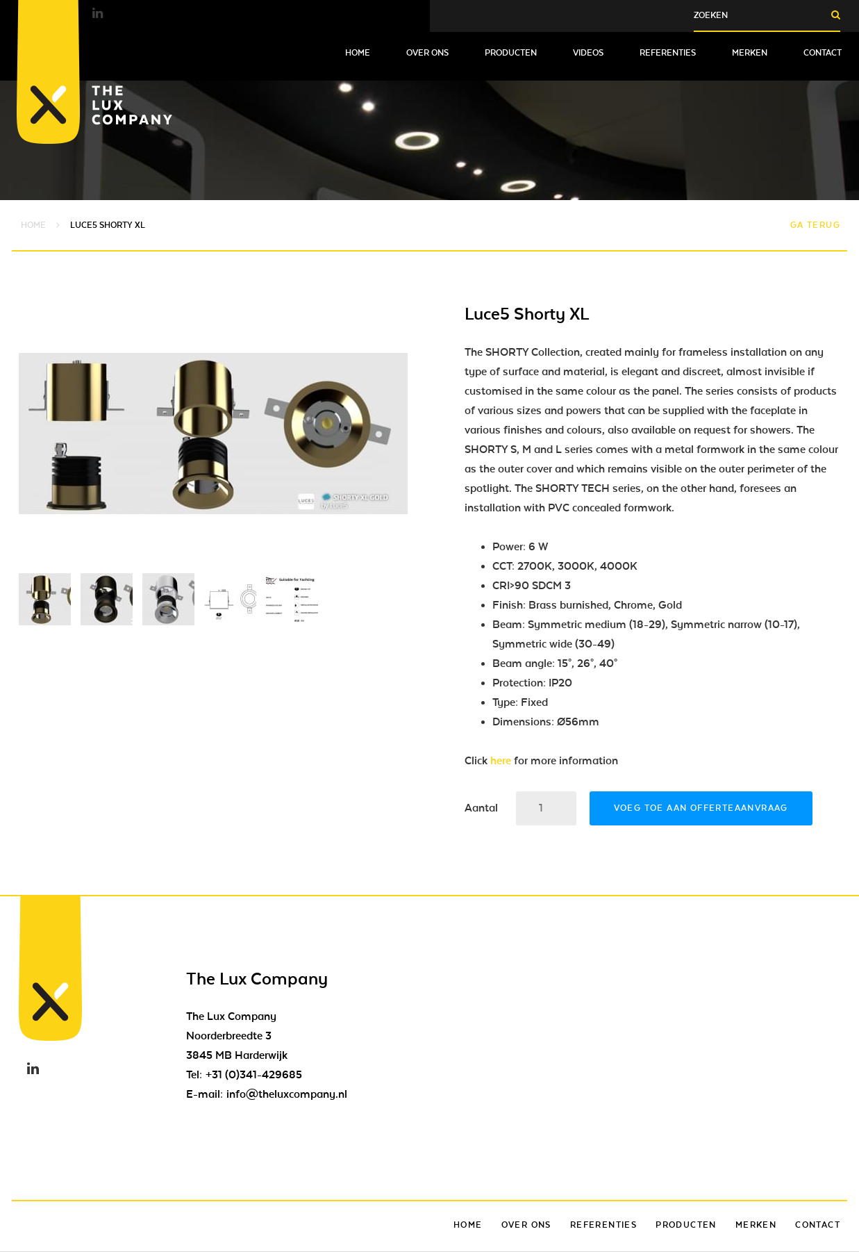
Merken (749, 53)
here (500, 761)
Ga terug (815, 225)
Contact (822, 53)
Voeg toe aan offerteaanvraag (701, 808)
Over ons (427, 53)
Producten (511, 53)
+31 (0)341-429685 (254, 1075)
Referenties (668, 53)
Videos (588, 53)
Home (357, 53)
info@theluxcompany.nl (286, 1094)
